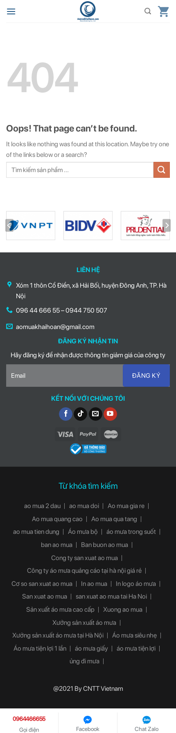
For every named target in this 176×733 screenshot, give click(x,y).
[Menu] (11, 11)
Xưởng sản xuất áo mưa (84, 622)
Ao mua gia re (126, 506)
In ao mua (94, 584)
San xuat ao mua (44, 596)
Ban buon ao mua (104, 545)
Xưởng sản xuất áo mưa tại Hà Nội (58, 635)
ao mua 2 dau (42, 506)
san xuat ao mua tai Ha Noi (111, 596)
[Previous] (9, 226)
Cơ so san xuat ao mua (41, 584)
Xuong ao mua (122, 609)
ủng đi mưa (84, 661)
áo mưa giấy (91, 648)
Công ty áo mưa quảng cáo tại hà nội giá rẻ (84, 570)
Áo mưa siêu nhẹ (134, 635)
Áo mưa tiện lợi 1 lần (40, 648)
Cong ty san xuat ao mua (84, 558)
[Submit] (161, 170)
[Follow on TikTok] (80, 414)
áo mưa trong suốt (131, 532)
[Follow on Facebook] (65, 414)
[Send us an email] (95, 414)
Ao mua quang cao (57, 519)
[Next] (166, 226)
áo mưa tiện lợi (136, 648)
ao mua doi (84, 506)
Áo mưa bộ (83, 532)
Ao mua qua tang (114, 519)
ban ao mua (56, 545)
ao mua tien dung (36, 532)
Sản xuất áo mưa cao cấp (60, 609)
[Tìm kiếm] (147, 11)
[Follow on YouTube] (110, 414)
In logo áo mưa (136, 584)
